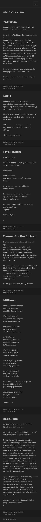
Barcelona (10, 419)
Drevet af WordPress (10, 519)
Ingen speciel (19, 86)
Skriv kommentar (10, 88)
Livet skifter (12, 152)
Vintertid (10, 22)
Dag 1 (7, 96)
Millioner (10, 300)
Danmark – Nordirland (20, 236)
